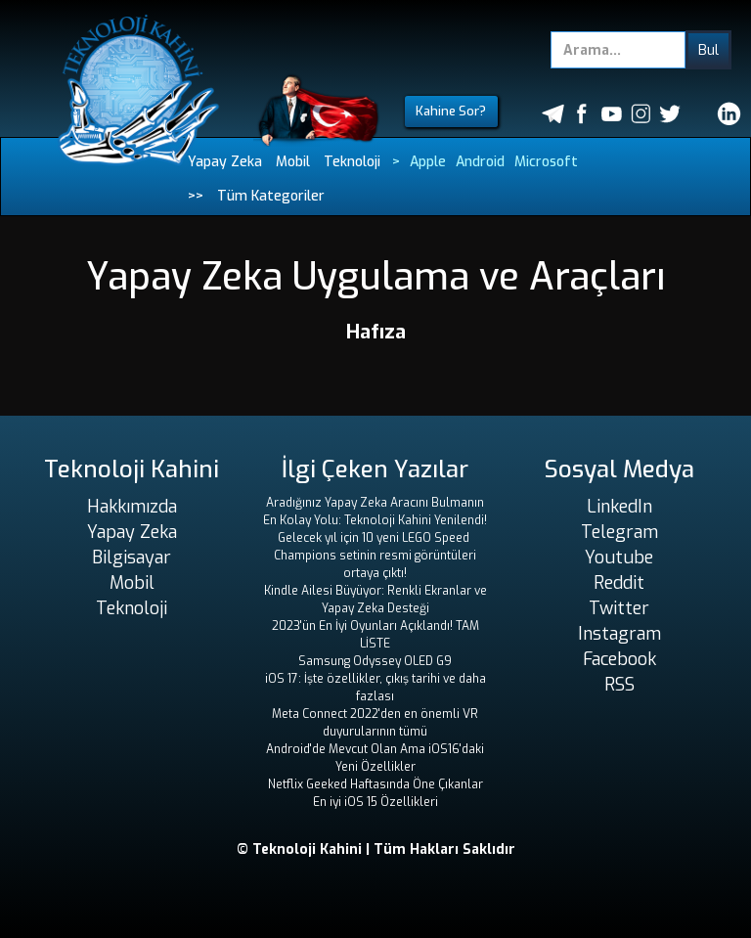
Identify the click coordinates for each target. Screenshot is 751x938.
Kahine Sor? (451, 111)
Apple (428, 162)
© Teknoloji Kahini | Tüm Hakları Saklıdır (376, 849)
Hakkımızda (132, 506)
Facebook (619, 659)
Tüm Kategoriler (271, 196)
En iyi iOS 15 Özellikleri (375, 802)
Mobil (293, 162)
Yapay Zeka (225, 162)
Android (480, 162)
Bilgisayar (131, 557)
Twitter (619, 608)
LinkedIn (619, 506)
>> (195, 196)
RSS (619, 684)
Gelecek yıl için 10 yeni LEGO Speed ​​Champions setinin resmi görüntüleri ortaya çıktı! (375, 555)
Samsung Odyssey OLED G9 (375, 661)
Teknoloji (352, 162)
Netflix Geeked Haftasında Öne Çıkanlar (375, 784)
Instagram (619, 634)
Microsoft (546, 162)
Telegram (619, 532)
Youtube (619, 557)
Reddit (619, 583)
